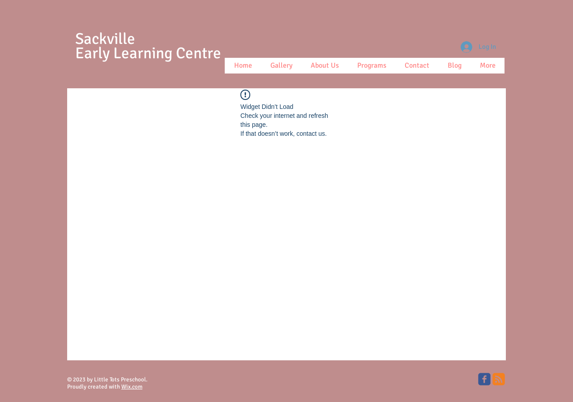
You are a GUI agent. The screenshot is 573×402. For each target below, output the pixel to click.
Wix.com (131, 386)
